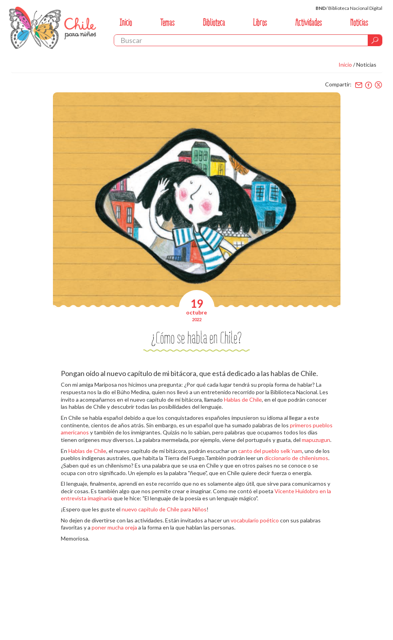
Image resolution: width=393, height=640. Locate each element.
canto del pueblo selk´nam (270, 450)
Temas (167, 22)
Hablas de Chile (243, 399)
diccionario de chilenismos (296, 458)
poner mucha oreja (114, 527)
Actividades (308, 22)
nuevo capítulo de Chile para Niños (164, 509)
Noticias (359, 22)
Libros (260, 22)
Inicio (126, 22)
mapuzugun (316, 439)
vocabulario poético (255, 520)
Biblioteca (214, 22)
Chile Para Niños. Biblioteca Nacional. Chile (52, 27)
